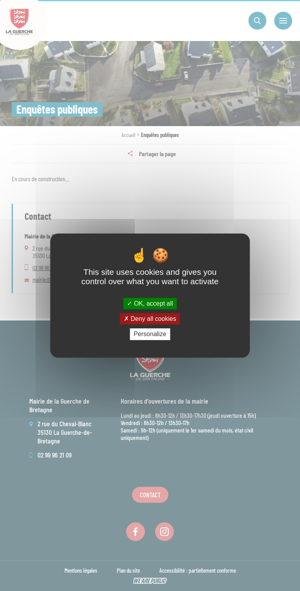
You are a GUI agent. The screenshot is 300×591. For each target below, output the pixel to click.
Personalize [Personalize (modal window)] (150, 334)
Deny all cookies (150, 318)
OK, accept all (150, 303)
